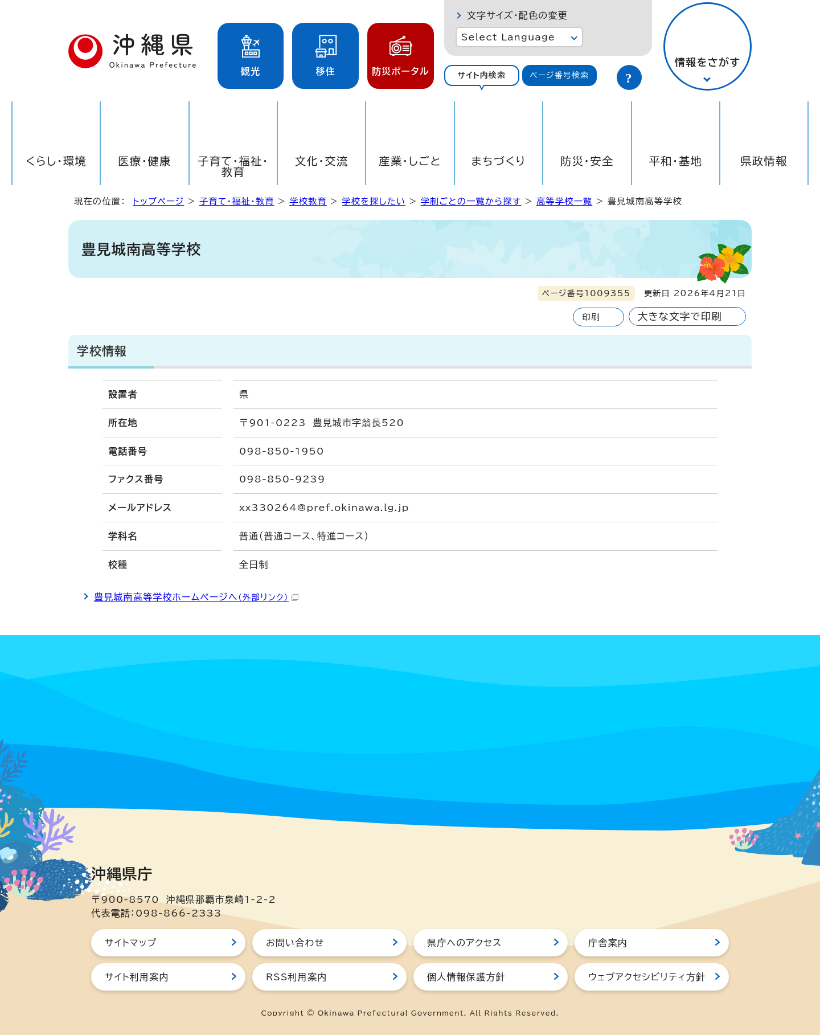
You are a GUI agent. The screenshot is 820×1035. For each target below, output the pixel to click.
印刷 (591, 317)
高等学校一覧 (564, 201)
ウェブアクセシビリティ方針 (647, 976)
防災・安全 (587, 161)
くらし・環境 (56, 161)
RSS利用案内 (296, 976)
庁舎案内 (608, 942)
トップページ (158, 201)
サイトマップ (131, 942)
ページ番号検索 (559, 75)
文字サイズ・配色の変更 (517, 15)
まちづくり (498, 161)
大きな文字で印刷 (680, 316)
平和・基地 (675, 161)
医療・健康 (144, 161)
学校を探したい (373, 201)
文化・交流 (321, 161)
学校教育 (308, 201)
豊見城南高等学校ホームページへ (196, 597)
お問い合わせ (295, 942)
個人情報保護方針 (466, 976)
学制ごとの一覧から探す (471, 201)
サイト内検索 (481, 75)
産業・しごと (410, 161)
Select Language (508, 37)
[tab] (481, 75)
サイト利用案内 (137, 976)
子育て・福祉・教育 (233, 166)
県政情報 (764, 161)
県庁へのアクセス (464, 942)
